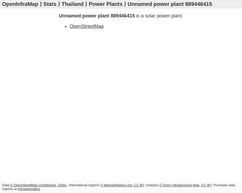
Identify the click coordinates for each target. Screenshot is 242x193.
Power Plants (106, 4)
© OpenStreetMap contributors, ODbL (38, 185)
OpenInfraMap (20, 4)
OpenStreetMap (86, 26)
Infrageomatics (29, 189)
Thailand (73, 4)
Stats (50, 4)
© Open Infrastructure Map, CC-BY (185, 185)
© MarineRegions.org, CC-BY (122, 185)
